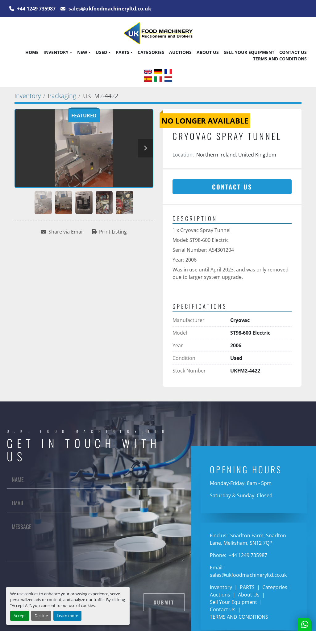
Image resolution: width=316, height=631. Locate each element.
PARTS (122, 52)
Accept (20, 615)
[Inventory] (28, 96)
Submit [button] (164, 602)
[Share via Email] (62, 232)
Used (101, 52)
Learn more (67, 615)
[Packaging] (62, 96)
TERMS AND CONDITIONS (280, 59)
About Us (208, 52)
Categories (151, 52)
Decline (41, 615)
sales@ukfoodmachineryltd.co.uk (109, 8)
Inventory (56, 52)
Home (32, 52)
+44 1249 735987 (36, 8)
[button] (58, 52)
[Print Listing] (109, 232)
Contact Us (293, 52)
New (82, 52)
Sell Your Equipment (249, 52)
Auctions (180, 52)
